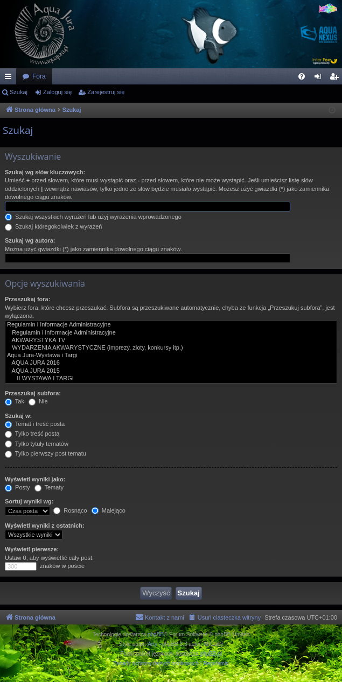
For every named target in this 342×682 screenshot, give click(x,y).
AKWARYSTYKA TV (171, 340)
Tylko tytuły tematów (36, 444)
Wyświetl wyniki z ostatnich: (45, 525)
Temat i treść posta (35, 424)
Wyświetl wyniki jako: (35, 479)
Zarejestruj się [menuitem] (336, 78)
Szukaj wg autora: (30, 240)
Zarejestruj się (105, 92)
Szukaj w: (18, 416)
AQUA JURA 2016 (171, 363)
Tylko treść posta (32, 433)
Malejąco (108, 510)
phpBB (156, 634)
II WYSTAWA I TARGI (171, 378)
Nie (38, 401)
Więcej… (10, 78)
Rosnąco (70, 510)
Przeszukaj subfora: (33, 393)
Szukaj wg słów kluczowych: (45, 172)
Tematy (49, 487)
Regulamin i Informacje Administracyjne (171, 325)
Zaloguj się (57, 92)
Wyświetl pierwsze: (32, 549)
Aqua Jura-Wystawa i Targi (171, 355)
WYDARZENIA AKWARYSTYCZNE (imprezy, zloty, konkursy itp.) (171, 348)
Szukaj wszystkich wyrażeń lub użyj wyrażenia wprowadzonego (93, 217)
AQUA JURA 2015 (171, 371)
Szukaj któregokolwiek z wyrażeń (53, 226)
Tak (14, 401)
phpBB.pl (211, 654)
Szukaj (18, 92)
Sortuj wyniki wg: (29, 501)
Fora (39, 76)
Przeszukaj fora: (27, 299)
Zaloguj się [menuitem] (320, 78)
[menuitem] (302, 76)
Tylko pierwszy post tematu (45, 453)
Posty (17, 487)
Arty (152, 644)
